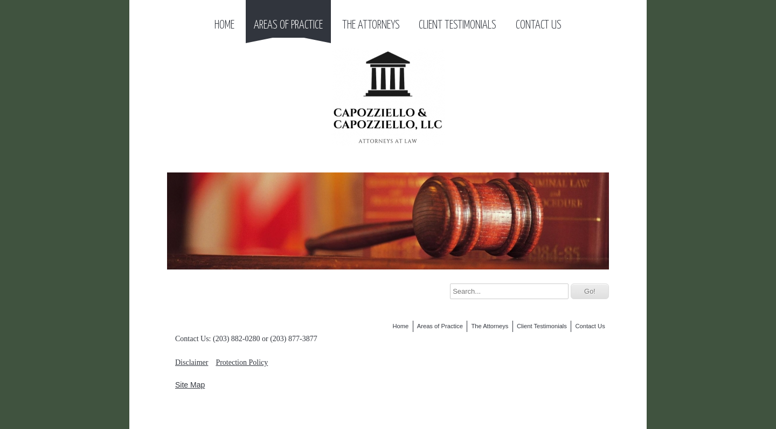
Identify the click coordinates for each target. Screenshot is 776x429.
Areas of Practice (288, 25)
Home (224, 25)
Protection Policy (242, 362)
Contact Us (539, 25)
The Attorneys (371, 25)
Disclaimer (191, 362)
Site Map (190, 384)
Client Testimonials (457, 25)
